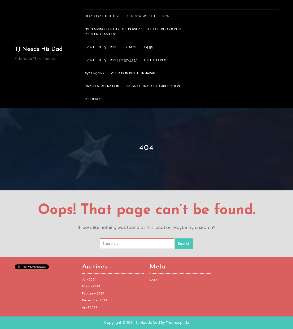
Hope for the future (102, 16)
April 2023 (89, 307)
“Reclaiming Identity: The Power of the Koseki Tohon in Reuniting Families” (133, 31)
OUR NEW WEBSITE (141, 16)
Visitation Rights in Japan (133, 73)
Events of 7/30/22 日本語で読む (111, 60)
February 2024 (93, 293)
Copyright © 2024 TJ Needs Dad (132, 322)
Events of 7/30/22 (100, 47)
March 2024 (91, 286)
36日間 (148, 47)
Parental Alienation (102, 86)
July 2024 (89, 279)
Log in (153, 279)
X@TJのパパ (94, 73)
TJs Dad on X (155, 60)
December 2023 (94, 300)
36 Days (129, 47)
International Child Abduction (153, 86)
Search (184, 243)
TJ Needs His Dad (39, 49)
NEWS (166, 16)
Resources (94, 99)
